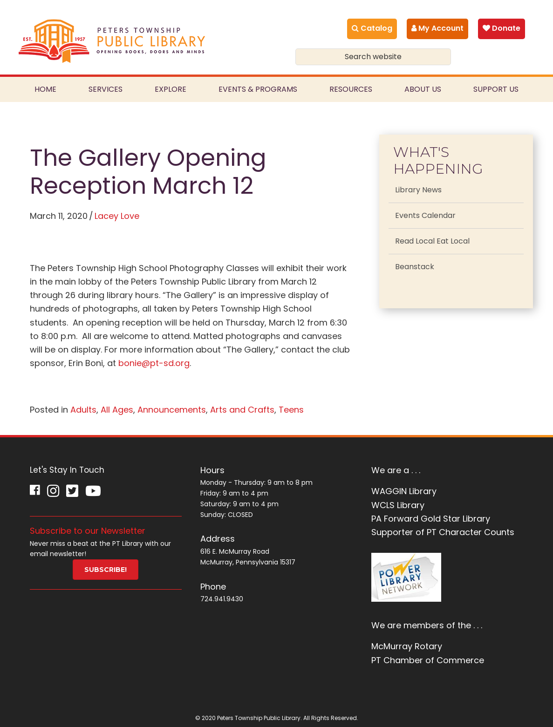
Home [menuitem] (45, 89)
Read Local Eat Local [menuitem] (432, 241)
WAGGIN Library (404, 491)
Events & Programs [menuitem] (257, 89)
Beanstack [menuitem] (414, 266)
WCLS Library (397, 505)
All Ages (117, 409)
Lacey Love (117, 216)
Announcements (171, 409)
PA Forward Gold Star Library (430, 518)
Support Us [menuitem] (496, 89)
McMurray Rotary (406, 646)
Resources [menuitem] (350, 89)
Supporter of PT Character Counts (442, 532)
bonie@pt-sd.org (154, 363)
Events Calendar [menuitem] (425, 215)
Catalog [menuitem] (372, 28)
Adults (83, 409)
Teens (291, 409)
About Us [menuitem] (422, 89)
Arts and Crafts (242, 409)
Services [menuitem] (106, 89)
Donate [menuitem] (501, 28)
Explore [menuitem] (170, 89)
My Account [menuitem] (437, 28)
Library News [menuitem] (418, 189)
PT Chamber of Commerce (427, 660)
